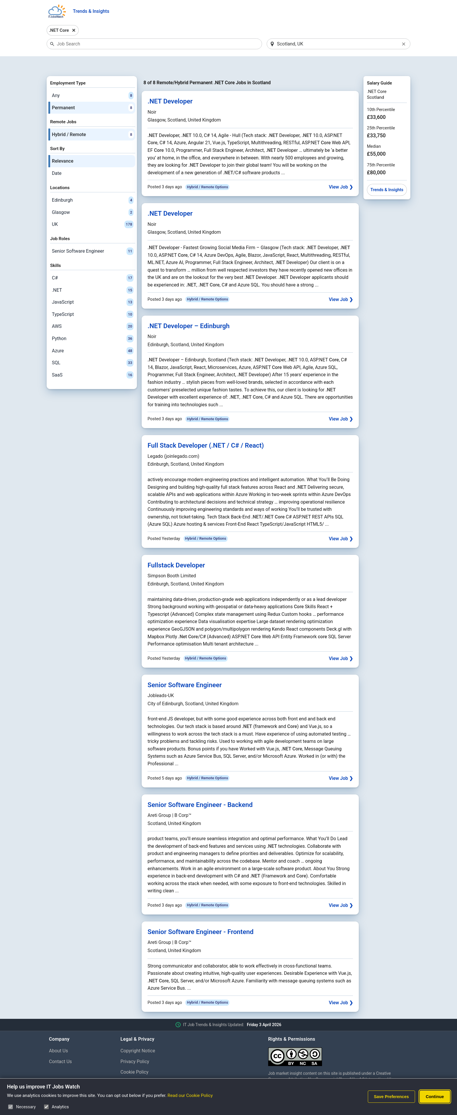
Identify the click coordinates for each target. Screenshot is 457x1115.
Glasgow (92, 197)
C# (92, 263)
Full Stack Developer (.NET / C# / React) (205, 430)
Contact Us (60, 1046)
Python (92, 323)
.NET (92, 275)
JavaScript (92, 287)
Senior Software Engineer (92, 236)
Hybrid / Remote (92, 119)
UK (92, 209)
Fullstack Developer (176, 550)
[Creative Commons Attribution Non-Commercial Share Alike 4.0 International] (338, 1039)
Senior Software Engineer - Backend (200, 789)
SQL (92, 347)
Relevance (62, 146)
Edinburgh (92, 185)
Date (56, 158)
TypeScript (92, 299)
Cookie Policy (134, 1057)
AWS (92, 311)
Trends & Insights (91, 11)
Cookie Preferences (140, 1067)
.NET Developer (170, 86)
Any (92, 80)
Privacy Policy (134, 1046)
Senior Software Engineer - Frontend (200, 916)
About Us (58, 1035)
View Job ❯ (341, 172)
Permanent (92, 92)
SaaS (92, 360)
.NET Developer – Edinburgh (188, 310)
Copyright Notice (137, 1035)
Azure (92, 336)
